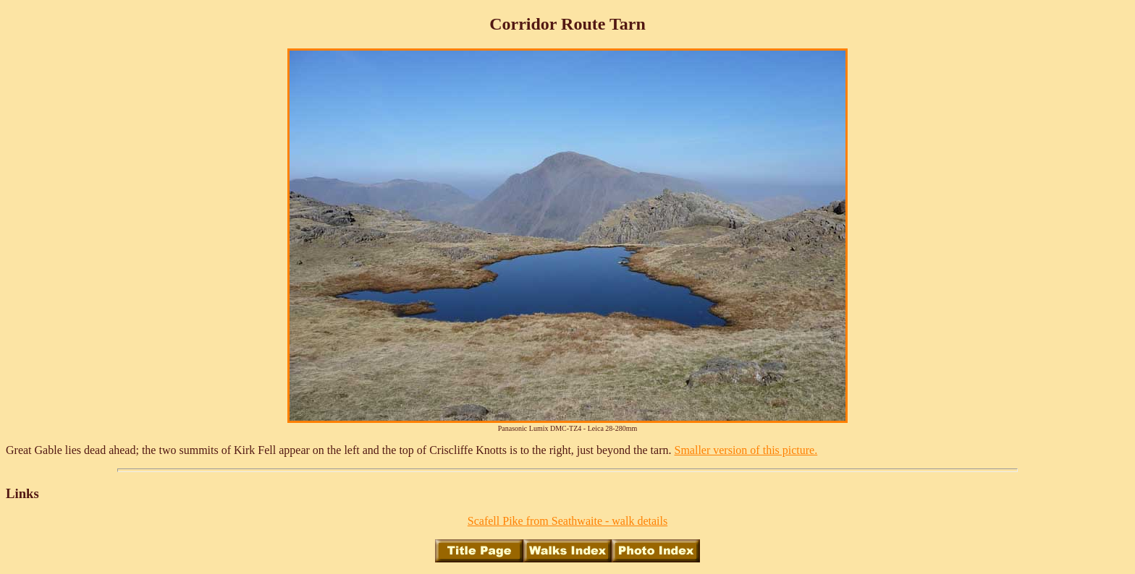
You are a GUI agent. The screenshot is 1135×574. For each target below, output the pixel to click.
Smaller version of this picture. (745, 450)
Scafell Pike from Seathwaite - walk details (567, 521)
